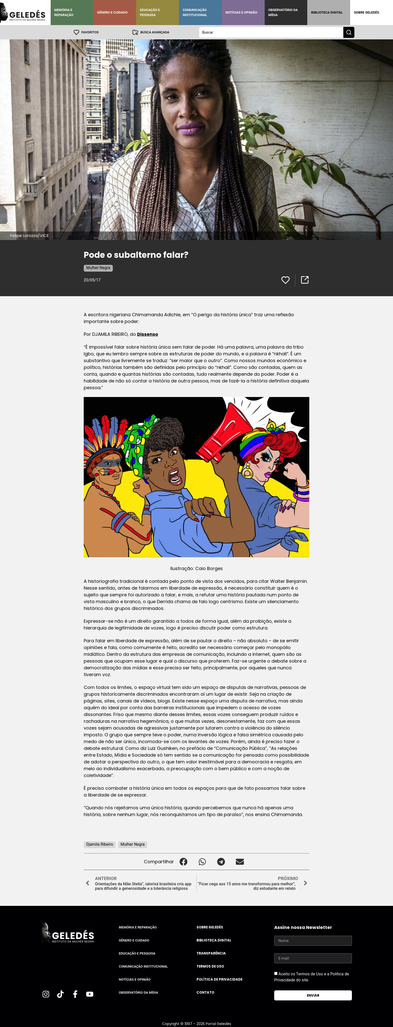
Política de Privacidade (219, 979)
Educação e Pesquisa (150, 12)
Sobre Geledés (366, 12)
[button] (183, 861)
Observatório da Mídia (283, 12)
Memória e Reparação (63, 12)
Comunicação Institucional (195, 12)
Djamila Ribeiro (99, 844)
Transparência (211, 953)
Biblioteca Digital (327, 12)
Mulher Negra (98, 267)
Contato (205, 992)
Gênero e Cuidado (112, 12)
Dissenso (147, 334)
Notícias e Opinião (241, 12)
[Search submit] (348, 32)
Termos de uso (210, 966)
